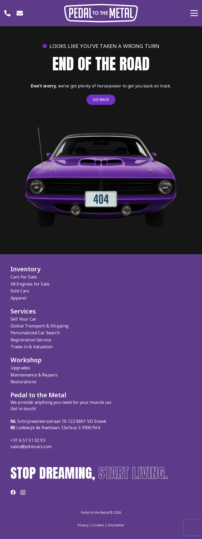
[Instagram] (23, 492)
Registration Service (31, 340)
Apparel (19, 298)
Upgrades (20, 368)
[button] (194, 13)
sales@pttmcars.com (31, 446)
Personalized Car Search (35, 333)
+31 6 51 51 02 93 (28, 440)
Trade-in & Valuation (32, 347)
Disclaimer (116, 525)
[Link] (7, 13)
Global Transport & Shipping (39, 326)
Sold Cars (20, 291)
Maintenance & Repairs (34, 375)
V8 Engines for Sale (30, 284)
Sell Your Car (23, 319)
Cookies (98, 525)
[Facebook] (13, 492)
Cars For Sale (24, 277)
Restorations (23, 382)
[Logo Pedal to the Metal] (101, 13)
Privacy (83, 525)
